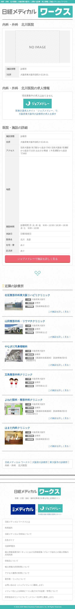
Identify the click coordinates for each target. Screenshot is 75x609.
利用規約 (8, 528)
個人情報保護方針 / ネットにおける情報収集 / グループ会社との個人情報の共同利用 (37, 553)
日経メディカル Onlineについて (18, 534)
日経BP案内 (10, 546)
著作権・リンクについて (15, 579)
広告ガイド (9, 540)
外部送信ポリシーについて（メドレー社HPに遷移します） (30, 597)
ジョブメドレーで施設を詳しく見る (37, 258)
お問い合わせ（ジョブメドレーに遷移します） (25, 585)
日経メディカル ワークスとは (17, 522)
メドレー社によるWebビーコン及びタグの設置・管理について (31, 591)
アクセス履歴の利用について (17, 573)
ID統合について (11, 561)
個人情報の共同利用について (17, 567)
